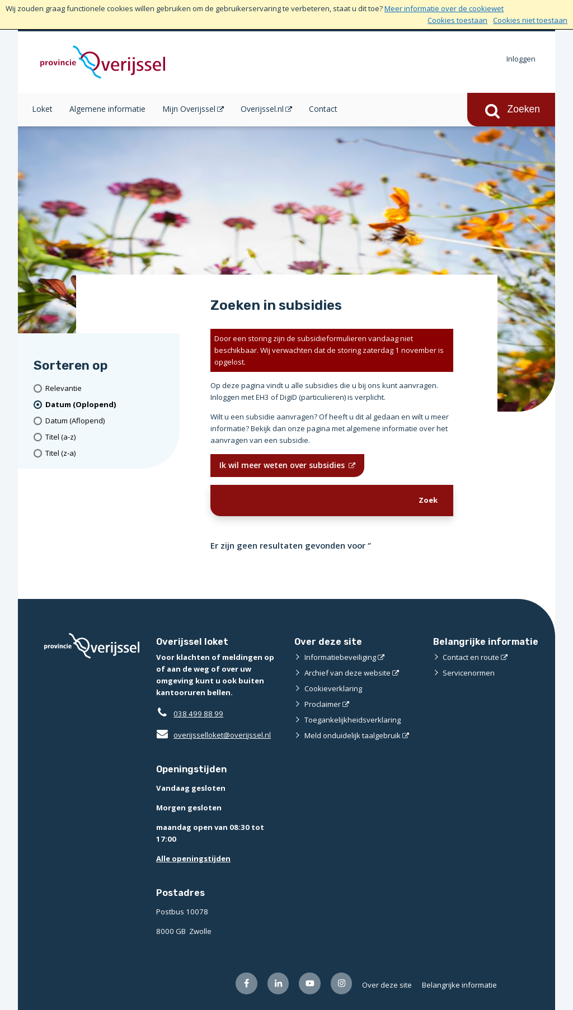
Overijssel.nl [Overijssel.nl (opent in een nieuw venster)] (262, 108)
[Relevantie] (108, 388)
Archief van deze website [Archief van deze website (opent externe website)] (347, 673)
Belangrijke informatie (459, 985)
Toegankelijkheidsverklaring (352, 720)
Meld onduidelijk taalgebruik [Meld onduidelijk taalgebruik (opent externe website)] (352, 735)
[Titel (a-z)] (108, 437)
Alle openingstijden (193, 858)
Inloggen (521, 59)
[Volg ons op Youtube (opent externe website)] (310, 983)
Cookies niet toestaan (530, 20)
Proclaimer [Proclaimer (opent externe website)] (322, 704)
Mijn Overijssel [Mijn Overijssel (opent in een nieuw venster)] (188, 108)
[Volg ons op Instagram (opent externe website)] (342, 983)
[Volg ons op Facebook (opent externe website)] (246, 983)
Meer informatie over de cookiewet (444, 8)
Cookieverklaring (333, 688)
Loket (42, 108)
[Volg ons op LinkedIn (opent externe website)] (278, 983)
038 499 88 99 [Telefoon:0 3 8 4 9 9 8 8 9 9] (198, 714)
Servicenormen (469, 673)
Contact (323, 108)
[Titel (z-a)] (108, 453)
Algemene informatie (107, 108)
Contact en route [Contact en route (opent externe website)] (471, 657)
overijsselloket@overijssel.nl (213, 735)
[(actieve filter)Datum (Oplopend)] (108, 405)
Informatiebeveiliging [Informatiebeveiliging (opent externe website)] (340, 657)
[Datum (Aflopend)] (108, 421)
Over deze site (387, 985)
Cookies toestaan (457, 20)
